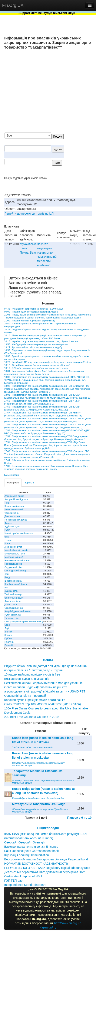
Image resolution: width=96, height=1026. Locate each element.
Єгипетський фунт (13, 597)
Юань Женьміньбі (13, 509)
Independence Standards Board (25, 884)
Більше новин (11, 475)
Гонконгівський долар (15, 519)
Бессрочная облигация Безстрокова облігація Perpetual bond (46, 859)
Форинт (8, 523)
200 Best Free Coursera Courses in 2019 (31, 717)
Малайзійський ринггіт (16, 550)
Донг (6, 574)
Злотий (8, 631)
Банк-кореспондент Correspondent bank (31, 851)
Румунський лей (12, 614)
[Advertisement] (52, 91)
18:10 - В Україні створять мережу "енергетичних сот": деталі (36, 368)
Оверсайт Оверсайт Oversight (24, 842)
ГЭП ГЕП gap (13, 880)
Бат (6, 587)
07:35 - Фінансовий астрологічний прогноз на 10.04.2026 (33, 308)
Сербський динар (13, 608)
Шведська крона (12, 580)
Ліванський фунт (13, 547)
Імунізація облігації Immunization (26, 855)
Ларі (6, 628)
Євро (7, 625)
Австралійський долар (16, 499)
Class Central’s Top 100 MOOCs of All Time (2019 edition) (42, 704)
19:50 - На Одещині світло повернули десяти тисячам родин (36, 344)
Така (6, 502)
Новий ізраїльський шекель (18, 533)
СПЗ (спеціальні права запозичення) (23, 621)
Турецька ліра (11, 618)
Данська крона (12, 516)
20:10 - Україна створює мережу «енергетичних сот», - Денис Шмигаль (41, 341)
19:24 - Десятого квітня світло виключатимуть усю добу (33, 347)
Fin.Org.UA (12, 5)
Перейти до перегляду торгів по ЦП (29, 213)
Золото (8, 635)
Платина (8, 642)
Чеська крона (11, 513)
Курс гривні (13, 482)
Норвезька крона (13, 564)
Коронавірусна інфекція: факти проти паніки (34, 700)
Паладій (8, 645)
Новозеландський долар (17, 560)
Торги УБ (29, 482)
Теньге (7, 540)
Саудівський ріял (13, 567)
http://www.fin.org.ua (67, 923)
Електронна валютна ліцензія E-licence (31, 846)
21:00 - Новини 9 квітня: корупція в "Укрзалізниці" (30, 320)
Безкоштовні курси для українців (26, 678)
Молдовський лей (13, 557)
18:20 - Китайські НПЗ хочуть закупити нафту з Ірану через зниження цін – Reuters (47, 362)
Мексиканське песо (14, 553)
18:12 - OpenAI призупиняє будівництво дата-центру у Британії (37, 365)
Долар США (10, 604)
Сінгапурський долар (15, 570)
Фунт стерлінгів (12, 601)
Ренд (7, 577)
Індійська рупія (12, 526)
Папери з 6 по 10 (79, 817)
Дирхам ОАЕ (11, 591)
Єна (6, 536)
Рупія (7, 530)
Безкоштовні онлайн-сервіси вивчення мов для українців (43, 683)
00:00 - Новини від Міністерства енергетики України (31, 311)
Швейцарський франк (15, 584)
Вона (7, 543)
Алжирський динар (14, 496)
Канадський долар (14, 506)
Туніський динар (12, 594)
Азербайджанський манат (18, 611)
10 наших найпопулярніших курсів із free (32, 674)
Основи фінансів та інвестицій (25, 695)
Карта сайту (48, 927)
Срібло (8, 638)
